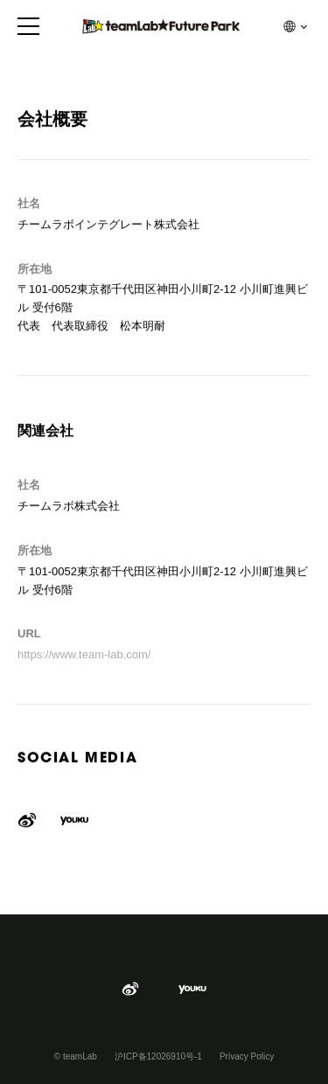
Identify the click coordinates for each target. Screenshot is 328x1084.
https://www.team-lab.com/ (83, 655)
